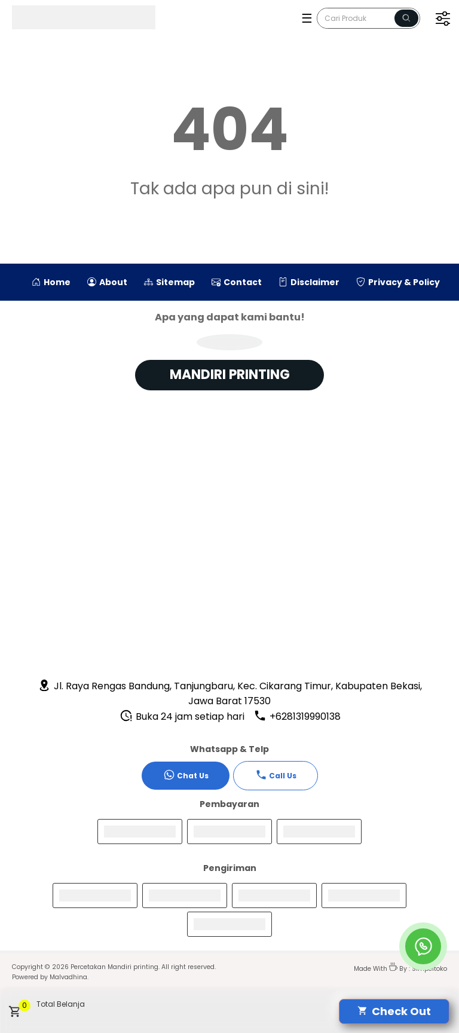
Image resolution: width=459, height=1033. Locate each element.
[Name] (406, 18)
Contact (237, 282)
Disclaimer (309, 282)
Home (51, 282)
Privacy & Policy (398, 282)
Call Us (275, 775)
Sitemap (169, 282)
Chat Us (186, 775)
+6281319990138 (297, 716)
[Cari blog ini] (368, 18)
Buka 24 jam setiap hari (182, 716)
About (107, 282)
